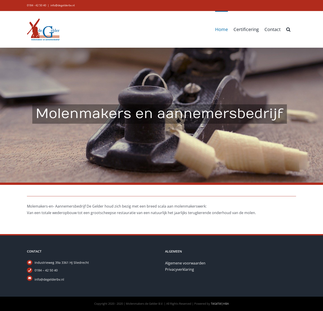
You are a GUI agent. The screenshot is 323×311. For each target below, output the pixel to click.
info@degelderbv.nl (62, 5)
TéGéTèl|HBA (220, 304)
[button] (288, 29)
